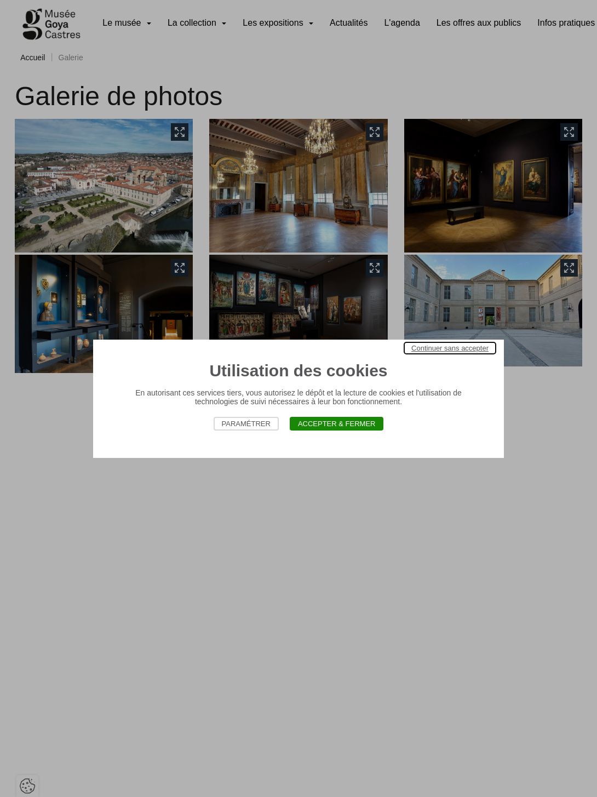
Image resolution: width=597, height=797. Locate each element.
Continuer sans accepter (450, 348)
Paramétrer (246, 424)
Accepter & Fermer (337, 424)
